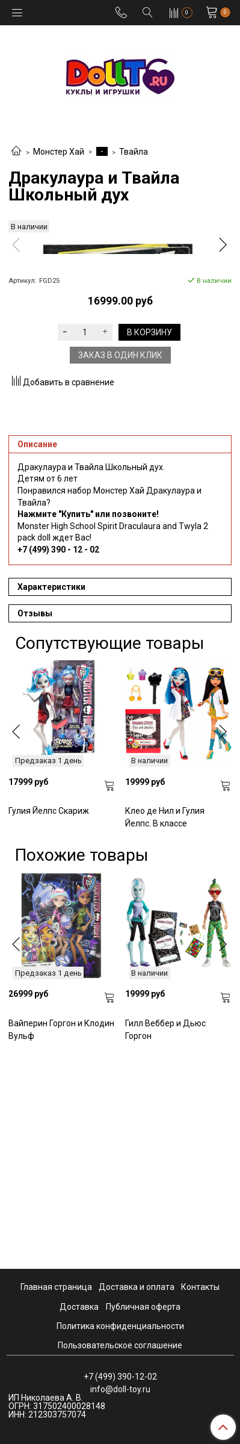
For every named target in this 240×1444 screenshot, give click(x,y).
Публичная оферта (143, 1307)
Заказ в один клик (120, 565)
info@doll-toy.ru (120, 1389)
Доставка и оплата (136, 1287)
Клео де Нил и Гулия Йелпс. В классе (165, 1027)
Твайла (133, 151)
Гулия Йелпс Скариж (48, 1021)
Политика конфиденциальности (120, 1326)
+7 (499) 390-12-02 (120, 1376)
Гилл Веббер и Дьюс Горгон (165, 1240)
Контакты (200, 1287)
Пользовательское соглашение (120, 1345)
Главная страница (56, 1287)
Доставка (79, 1307)
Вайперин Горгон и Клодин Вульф (61, 1240)
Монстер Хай (58, 151)
